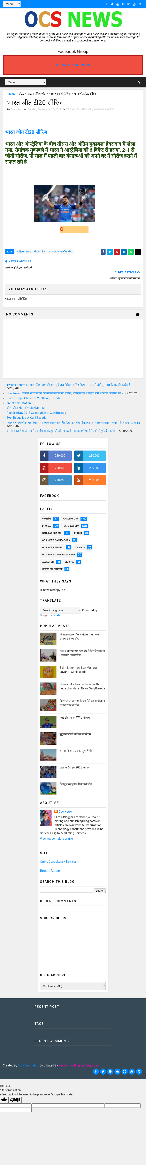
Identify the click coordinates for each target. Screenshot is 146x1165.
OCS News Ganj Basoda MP (58, 554)
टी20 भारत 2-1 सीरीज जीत (32, 93)
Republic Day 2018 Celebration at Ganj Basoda (36, 412)
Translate (50, 615)
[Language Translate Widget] (60, 610)
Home (11, 93)
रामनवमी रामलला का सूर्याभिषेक (76, 750)
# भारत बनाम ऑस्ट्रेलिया (60, 251)
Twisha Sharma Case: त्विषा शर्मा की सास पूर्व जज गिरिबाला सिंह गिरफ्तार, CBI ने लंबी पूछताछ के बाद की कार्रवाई (68, 384)
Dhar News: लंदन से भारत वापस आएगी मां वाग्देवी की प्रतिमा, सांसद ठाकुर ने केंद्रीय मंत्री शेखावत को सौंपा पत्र (64, 393)
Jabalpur (48, 562)
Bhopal (46, 526)
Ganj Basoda (71, 526)
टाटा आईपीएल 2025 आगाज (75, 767)
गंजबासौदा (46, 518)
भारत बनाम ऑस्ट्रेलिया (59, 93)
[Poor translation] (15, 1100)
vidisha (69, 562)
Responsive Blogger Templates (79, 1065)
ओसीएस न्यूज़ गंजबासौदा (52, 569)
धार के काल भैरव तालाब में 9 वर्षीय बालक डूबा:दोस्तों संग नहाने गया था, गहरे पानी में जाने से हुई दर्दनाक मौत (61, 430)
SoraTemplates (28, 1065)
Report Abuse (50, 871)
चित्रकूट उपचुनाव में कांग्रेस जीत (76, 784)
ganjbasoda (70, 518)
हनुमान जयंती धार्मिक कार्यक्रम (75, 734)
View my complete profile (56, 838)
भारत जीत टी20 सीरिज (26, 132)
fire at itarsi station (19, 403)
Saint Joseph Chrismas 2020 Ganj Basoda (34, 398)
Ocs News (65, 811)
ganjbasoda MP (52, 533)
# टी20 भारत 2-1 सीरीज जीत (30, 251)
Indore (78, 533)
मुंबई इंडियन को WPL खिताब (75, 717)
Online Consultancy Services (58, 861)
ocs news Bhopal (53, 547)
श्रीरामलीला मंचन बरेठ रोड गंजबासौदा (26, 407)
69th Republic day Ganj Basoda (26, 417)
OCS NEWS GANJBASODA (56, 540)
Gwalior (80, 547)
